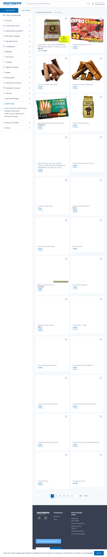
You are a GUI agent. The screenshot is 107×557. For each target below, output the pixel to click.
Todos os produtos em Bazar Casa (15, 108)
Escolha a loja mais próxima (47, 526)
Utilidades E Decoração (11, 111)
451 (80, 480)
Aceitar (98, 553)
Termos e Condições (78, 508)
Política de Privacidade (75, 504)
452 (86, 480)
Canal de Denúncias (77, 516)
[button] (17, 20)
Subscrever (56, 534)
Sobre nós (57, 501)
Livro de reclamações (78, 518)
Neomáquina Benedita (44, 12)
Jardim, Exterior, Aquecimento (14, 114)
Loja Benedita (9, 10)
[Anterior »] (101, 480)
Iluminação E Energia (11, 116)
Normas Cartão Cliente (76, 512)
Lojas (55, 504)
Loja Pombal (25, 10)
